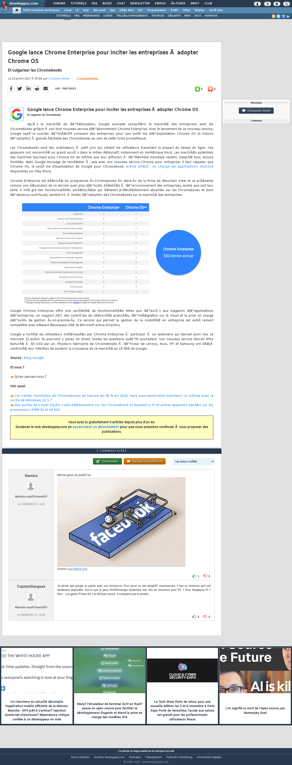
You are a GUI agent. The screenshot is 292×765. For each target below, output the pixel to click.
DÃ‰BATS (174, 15)
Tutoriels (78, 3)
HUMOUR (211, 15)
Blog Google (34, 361)
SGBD (174, 10)
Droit (194, 3)
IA (77, 10)
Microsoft (99, 10)
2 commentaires (87, 82)
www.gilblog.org (76, 577)
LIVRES (107, 15)
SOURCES (158, 15)
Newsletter (140, 3)
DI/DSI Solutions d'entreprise (41, 10)
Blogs (107, 3)
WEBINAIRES (91, 15)
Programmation (156, 10)
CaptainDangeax (31, 595)
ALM (86, 10)
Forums (59, 3)
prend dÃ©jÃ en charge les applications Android (169, 170)
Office (186, 10)
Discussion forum (256, 111)
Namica (31, 484)
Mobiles (200, 10)
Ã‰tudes (178, 3)
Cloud (67, 10)
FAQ (94, 3)
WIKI (187, 15)
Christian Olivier (59, 81)
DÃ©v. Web (126, 10)
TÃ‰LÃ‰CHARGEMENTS (132, 15)
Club (208, 3)
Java (112, 10)
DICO (197, 15)
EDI (140, 10)
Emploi (160, 3)
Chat (120, 3)
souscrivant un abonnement (96, 430)
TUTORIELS (63, 15)
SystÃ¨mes (216, 10)
